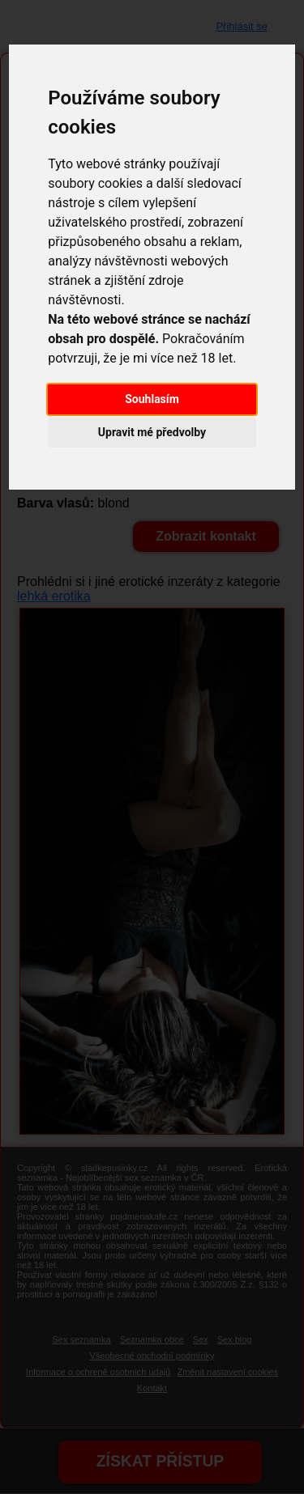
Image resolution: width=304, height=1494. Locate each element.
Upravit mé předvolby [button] (152, 432)
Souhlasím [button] (152, 399)
